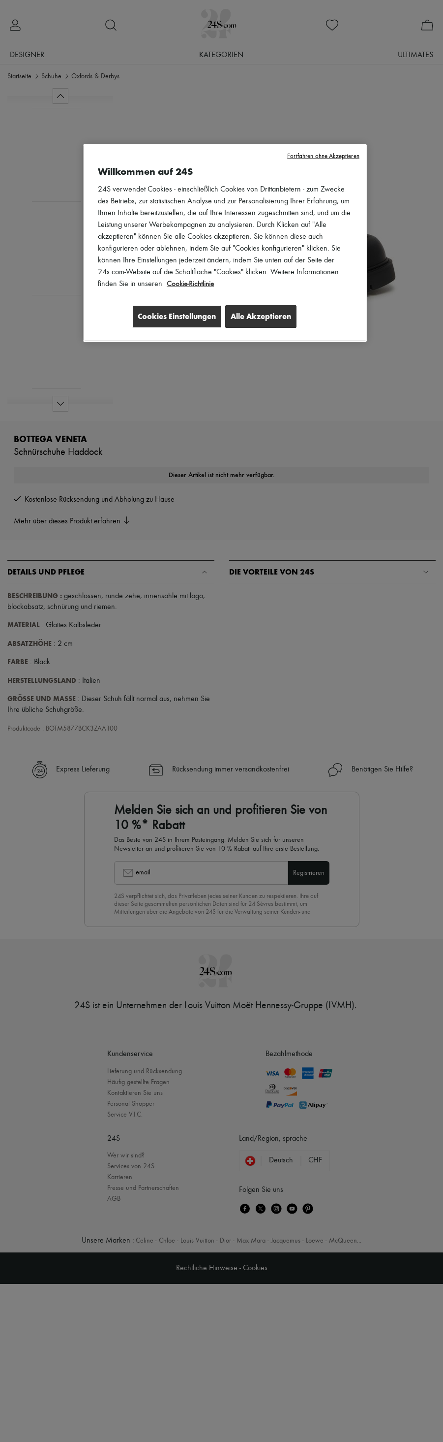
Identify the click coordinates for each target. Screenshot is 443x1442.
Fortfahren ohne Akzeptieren (323, 156)
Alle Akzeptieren (261, 316)
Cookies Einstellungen (173, 316)
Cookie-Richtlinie (191, 284)
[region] (225, 243)
